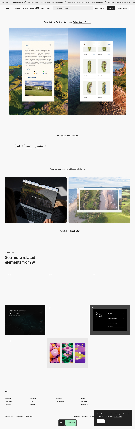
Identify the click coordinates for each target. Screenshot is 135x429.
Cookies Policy (9, 416)
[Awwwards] (7, 8)
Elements (8, 404)
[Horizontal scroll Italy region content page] (67, 320)
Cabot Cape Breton (82, 22)
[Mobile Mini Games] (67, 353)
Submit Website (122, 8)
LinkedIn (92, 416)
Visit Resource (71, 422)
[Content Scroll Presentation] (25, 286)
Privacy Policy (29, 416)
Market (48, 8)
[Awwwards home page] (62, 423)
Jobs (42, 8)
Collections (8, 401)
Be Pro (111, 8)
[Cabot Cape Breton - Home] (36, 200)
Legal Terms (19, 416)
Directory (25, 8)
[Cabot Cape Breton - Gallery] (99, 200)
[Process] (110, 286)
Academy (34, 8)
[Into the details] (67, 286)
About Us (84, 401)
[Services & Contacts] (110, 320)
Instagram (85, 416)
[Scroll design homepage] (25, 353)
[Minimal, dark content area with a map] (25, 320)
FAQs (83, 398)
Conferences (60, 401)
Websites (8, 398)
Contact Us (84, 404)
